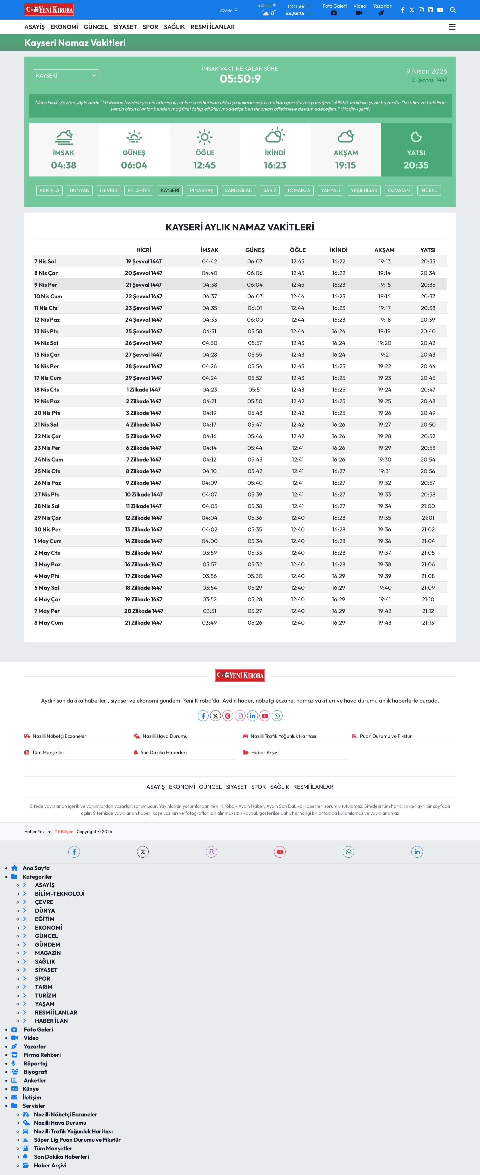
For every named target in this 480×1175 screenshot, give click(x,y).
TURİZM (39, 995)
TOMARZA (298, 190)
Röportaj (29, 1063)
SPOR (150, 27)
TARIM (38, 986)
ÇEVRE (38, 901)
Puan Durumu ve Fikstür (382, 736)
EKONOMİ (64, 27)
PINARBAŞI (202, 190)
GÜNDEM (41, 944)
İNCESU (429, 190)
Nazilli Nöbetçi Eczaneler (55, 736)
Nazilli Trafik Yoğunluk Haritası (279, 736)
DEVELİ (108, 190)
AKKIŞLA (49, 190)
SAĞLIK (174, 27)
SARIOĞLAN (239, 190)
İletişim (26, 1097)
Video (25, 1037)
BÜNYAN (80, 190)
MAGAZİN (42, 952)
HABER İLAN (45, 1020)
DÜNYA (39, 910)
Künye (25, 1088)
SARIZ (270, 190)
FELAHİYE (139, 190)
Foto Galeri (32, 1029)
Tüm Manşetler (44, 752)
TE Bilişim (64, 831)
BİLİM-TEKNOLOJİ (54, 893)
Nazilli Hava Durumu (161, 736)
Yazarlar (28, 1046)
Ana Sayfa (30, 867)
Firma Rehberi (36, 1054)
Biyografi (29, 1071)
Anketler (28, 1080)
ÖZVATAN (399, 190)
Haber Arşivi (261, 752)
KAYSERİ (170, 190)
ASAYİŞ (34, 27)
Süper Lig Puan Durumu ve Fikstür (72, 1139)
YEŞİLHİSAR (364, 190)
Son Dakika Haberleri (160, 752)
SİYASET (125, 27)
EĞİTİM (39, 918)
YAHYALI (330, 190)
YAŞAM (39, 1003)
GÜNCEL (96, 27)
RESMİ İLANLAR (213, 27)
